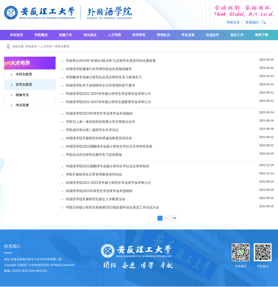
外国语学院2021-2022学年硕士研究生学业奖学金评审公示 (108, 182)
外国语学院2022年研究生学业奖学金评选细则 (99, 191)
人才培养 (114, 35)
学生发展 (188, 35)
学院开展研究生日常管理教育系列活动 (94, 174)
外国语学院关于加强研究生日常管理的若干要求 (100, 85)
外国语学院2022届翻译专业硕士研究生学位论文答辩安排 (107, 166)
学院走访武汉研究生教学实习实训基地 (94, 154)
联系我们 (252, 22)
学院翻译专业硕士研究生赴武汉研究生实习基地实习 (104, 77)
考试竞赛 (22, 105)
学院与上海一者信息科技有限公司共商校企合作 (100, 121)
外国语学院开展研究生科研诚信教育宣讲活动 (99, 138)
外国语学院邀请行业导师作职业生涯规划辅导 (99, 69)
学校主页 (233, 22)
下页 (173, 218)
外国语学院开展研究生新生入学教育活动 (95, 199)
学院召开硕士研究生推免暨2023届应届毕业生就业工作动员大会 (112, 207)
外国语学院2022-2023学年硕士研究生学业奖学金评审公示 (108, 93)
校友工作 (237, 35)
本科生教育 (24, 74)
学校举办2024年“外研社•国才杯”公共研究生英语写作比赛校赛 (111, 60)
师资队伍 (163, 35)
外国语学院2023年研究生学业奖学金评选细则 (99, 113)
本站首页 (16, 35)
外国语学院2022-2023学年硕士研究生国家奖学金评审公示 (108, 102)
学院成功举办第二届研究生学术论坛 (92, 130)
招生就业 (90, 35)
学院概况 (41, 35)
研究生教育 (62, 46)
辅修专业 (22, 95)
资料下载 (261, 35)
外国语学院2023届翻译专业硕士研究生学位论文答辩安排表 (109, 146)
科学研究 (139, 35)
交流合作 (212, 35)
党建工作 (65, 35)
